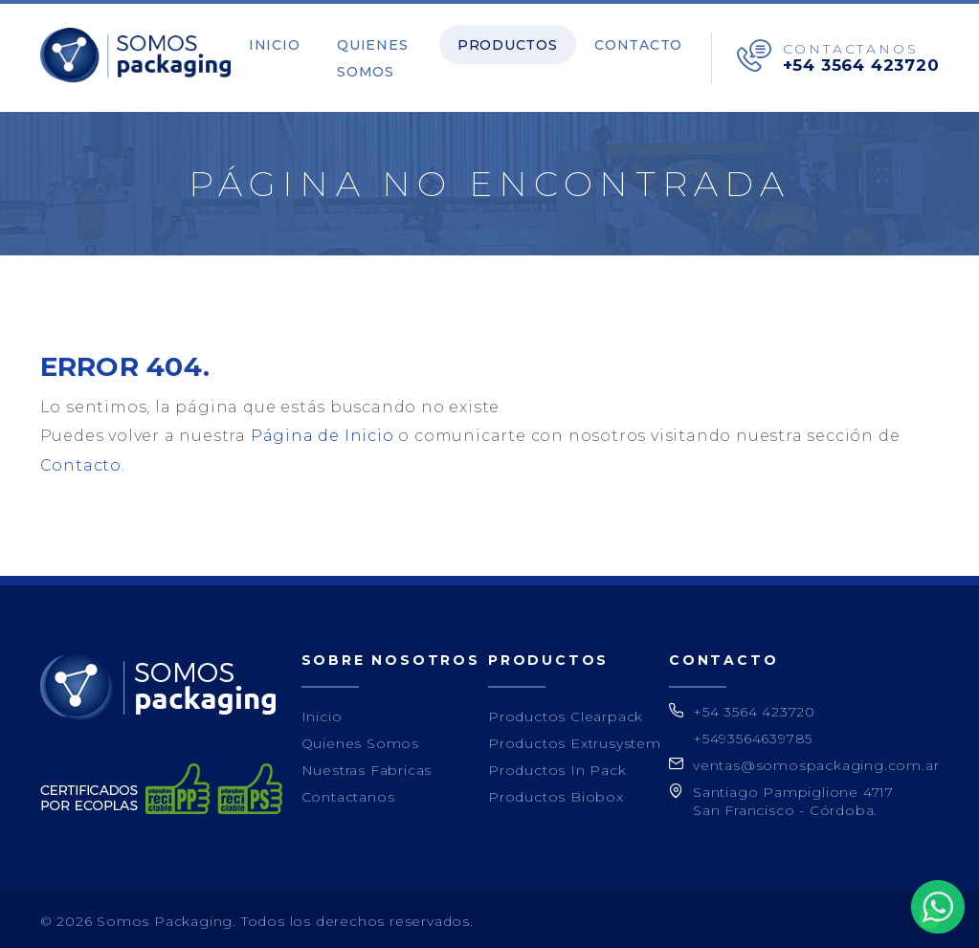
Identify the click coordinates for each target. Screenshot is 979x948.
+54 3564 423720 (861, 63)
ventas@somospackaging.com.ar (816, 760)
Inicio (283, 42)
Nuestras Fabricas (367, 765)
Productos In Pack (557, 765)
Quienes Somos (369, 55)
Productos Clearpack (565, 711)
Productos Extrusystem (574, 738)
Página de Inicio (322, 431)
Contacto (645, 42)
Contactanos (348, 792)
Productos (528, 42)
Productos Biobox (556, 792)
